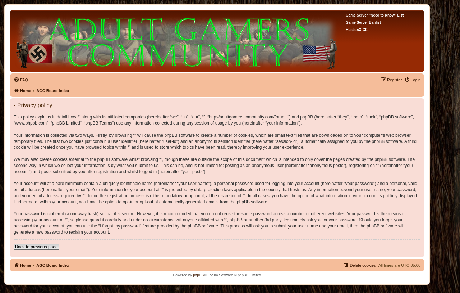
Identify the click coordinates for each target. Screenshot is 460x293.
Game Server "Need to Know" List (375, 15)
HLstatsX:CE (357, 30)
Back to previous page (36, 246)
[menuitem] (21, 80)
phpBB (198, 275)
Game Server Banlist (363, 22)
